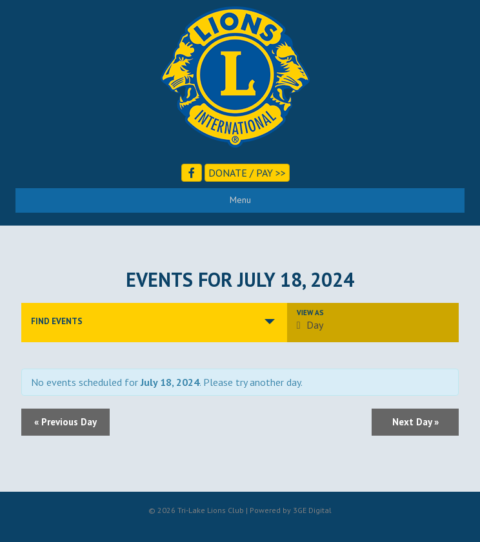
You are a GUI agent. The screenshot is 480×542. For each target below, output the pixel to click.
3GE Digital (312, 510)
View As (310, 312)
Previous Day (65, 422)
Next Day (415, 422)
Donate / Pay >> (247, 172)
